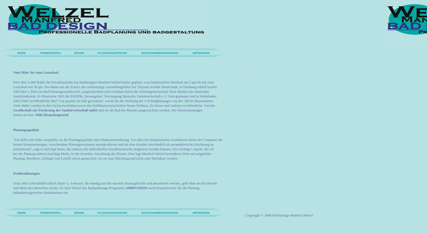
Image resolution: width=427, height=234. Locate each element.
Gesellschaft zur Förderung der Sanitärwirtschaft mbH (55, 110)
